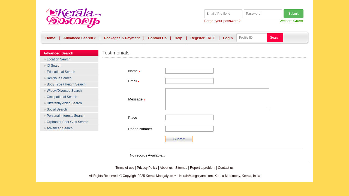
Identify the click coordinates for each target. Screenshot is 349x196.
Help (178, 38)
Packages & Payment (122, 38)
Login (228, 38)
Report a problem (202, 172)
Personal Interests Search (66, 116)
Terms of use (124, 172)
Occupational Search (62, 97)
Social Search (57, 109)
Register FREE (202, 38)
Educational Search (61, 72)
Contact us (225, 172)
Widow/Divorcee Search (64, 91)
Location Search (59, 59)
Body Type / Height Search (66, 84)
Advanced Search (79, 38)
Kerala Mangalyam (110, 18)
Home (50, 38)
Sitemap (181, 172)
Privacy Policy (147, 172)
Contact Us (157, 38)
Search (275, 37)
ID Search (54, 66)
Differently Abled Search (64, 103)
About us (166, 172)
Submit (293, 14)
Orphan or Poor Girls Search (67, 122)
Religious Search (59, 78)
